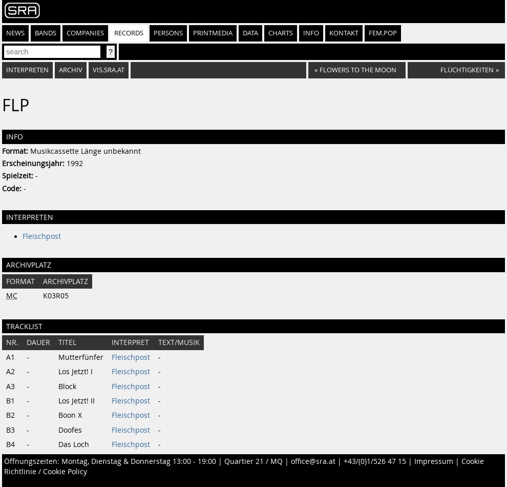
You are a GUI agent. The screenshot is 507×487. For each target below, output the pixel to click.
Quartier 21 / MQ (253, 461)
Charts (280, 33)
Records (128, 33)
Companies (85, 33)
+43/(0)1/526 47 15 (375, 461)
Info (311, 33)
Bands (45, 33)
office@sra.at (313, 461)
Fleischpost (42, 236)
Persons (168, 33)
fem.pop (383, 33)
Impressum (433, 461)
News (15, 33)
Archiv (70, 70)
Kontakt (343, 33)
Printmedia (213, 33)
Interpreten (27, 70)
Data (250, 33)
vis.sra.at (108, 70)
